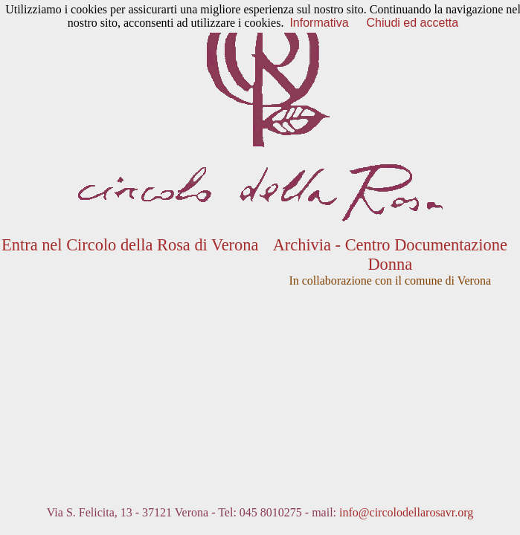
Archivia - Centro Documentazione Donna (390, 254)
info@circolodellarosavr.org (406, 512)
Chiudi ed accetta (413, 22)
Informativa (318, 22)
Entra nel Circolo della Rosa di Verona (129, 245)
